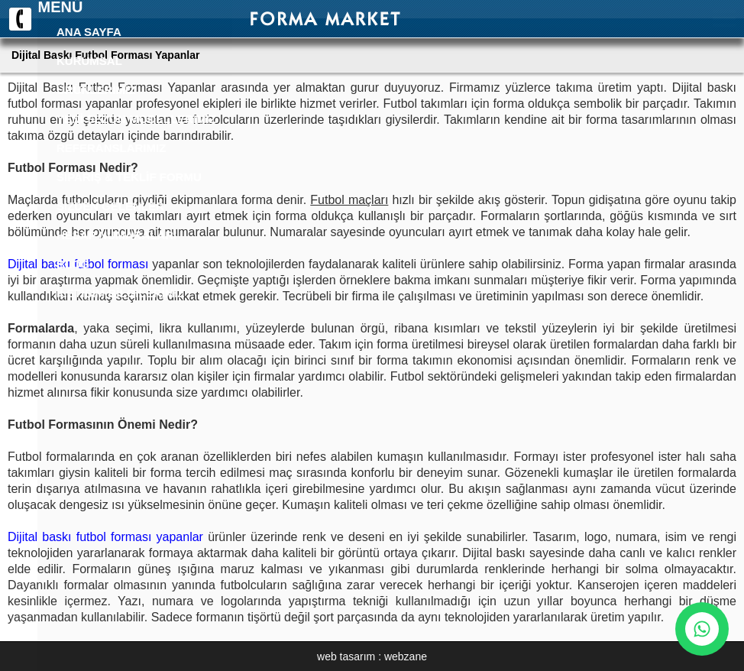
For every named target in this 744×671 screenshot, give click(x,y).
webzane (405, 656)
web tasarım (346, 656)
